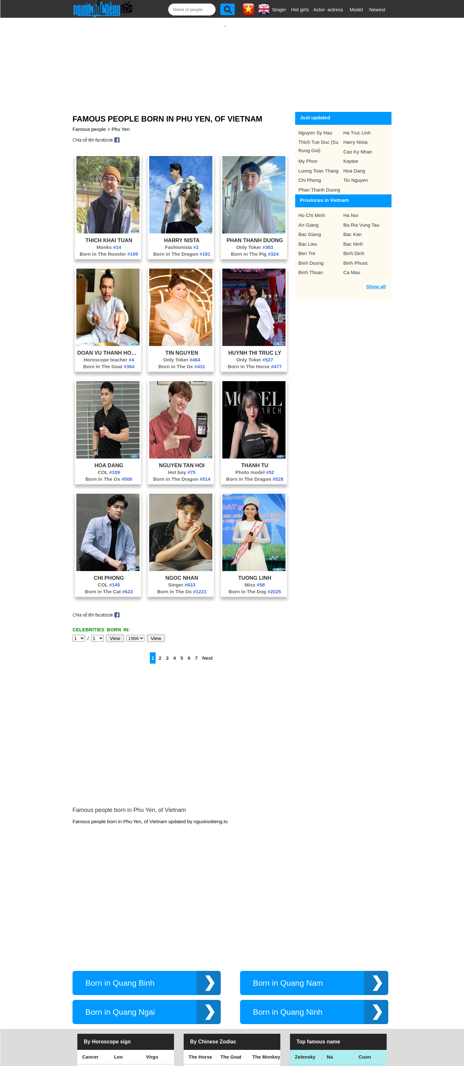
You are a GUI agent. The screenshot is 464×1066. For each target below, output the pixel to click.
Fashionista (181, 240)
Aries (88, 997)
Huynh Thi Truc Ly (254, 346)
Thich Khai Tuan (108, 234)
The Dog (230, 968)
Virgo (152, 953)
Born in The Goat (108, 360)
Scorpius (124, 968)
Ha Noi (350, 209)
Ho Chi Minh (311, 209)
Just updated (315, 111)
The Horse (200, 953)
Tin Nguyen (181, 346)
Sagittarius (158, 968)
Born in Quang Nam (288, 879)
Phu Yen (120, 122)
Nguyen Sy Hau (315, 126)
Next (207, 651)
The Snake (264, 997)
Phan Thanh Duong (255, 234)
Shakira (367, 997)
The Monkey (266, 953)
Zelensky (305, 953)
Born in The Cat (109, 585)
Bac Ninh (353, 237)
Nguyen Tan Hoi (182, 459)
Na (330, 953)
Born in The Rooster (109, 247)
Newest (377, 9)
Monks (108, 240)
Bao (331, 968)
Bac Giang (309, 228)
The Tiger (263, 982)
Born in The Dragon (181, 247)
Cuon (365, 953)
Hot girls (300, 9)
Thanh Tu (254, 459)
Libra (88, 968)
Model (356, 9)
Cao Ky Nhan (357, 145)
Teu (331, 982)
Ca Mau (352, 266)
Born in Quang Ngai (120, 908)
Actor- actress (328, 9)
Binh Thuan (310, 266)
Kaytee (351, 154)
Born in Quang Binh (119, 879)
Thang (302, 968)
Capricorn (93, 982)
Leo (118, 953)
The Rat (197, 982)
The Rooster (202, 968)
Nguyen (367, 982)
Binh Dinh (353, 247)
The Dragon (233, 997)
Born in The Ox (182, 360)
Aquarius (124, 982)
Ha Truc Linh (357, 126)
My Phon (307, 154)
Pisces (153, 982)
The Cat (197, 997)
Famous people (89, 122)
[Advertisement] (225, 60)
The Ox (228, 982)
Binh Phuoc (355, 256)
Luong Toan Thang (318, 164)
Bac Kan (352, 228)
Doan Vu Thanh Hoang (108, 346)
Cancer (90, 953)
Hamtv (334, 997)
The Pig (261, 968)
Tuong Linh (254, 571)
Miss (255, 578)
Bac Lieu (307, 237)
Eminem (304, 982)
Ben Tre (306, 247)
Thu (363, 968)
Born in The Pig (254, 247)
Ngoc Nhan (181, 571)
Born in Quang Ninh (288, 908)
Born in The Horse (255, 360)
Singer (279, 9)
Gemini (154, 997)
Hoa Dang (108, 459)
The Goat (230, 953)
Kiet (299, 997)
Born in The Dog (254, 585)
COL (109, 466)
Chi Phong (109, 571)
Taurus (122, 997)
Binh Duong (311, 256)
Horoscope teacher (108, 353)
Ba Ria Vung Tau (361, 218)
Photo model (255, 466)
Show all (376, 280)
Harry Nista (182, 234)
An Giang (308, 218)
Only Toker (254, 240)
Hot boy (182, 466)
